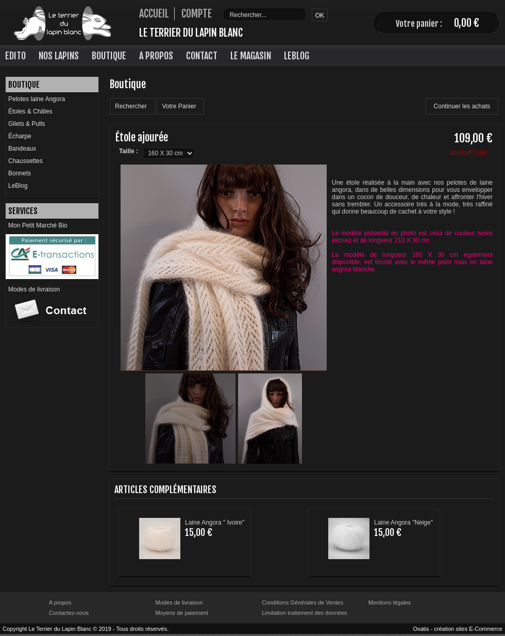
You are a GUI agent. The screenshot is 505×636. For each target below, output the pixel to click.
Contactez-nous (69, 613)
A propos (60, 602)
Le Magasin (250, 55)
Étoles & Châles (30, 111)
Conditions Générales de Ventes (302, 602)
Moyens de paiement (182, 613)
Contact (201, 55)
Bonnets (19, 173)
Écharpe (19, 136)
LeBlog (296, 55)
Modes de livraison (34, 289)
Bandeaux (22, 148)
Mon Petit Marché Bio (38, 225)
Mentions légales (389, 602)
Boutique (109, 55)
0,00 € (466, 23)
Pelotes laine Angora (36, 99)
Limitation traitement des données (304, 613)
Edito (15, 55)
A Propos (156, 55)
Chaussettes (25, 161)
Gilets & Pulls (26, 123)
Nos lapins (59, 55)
